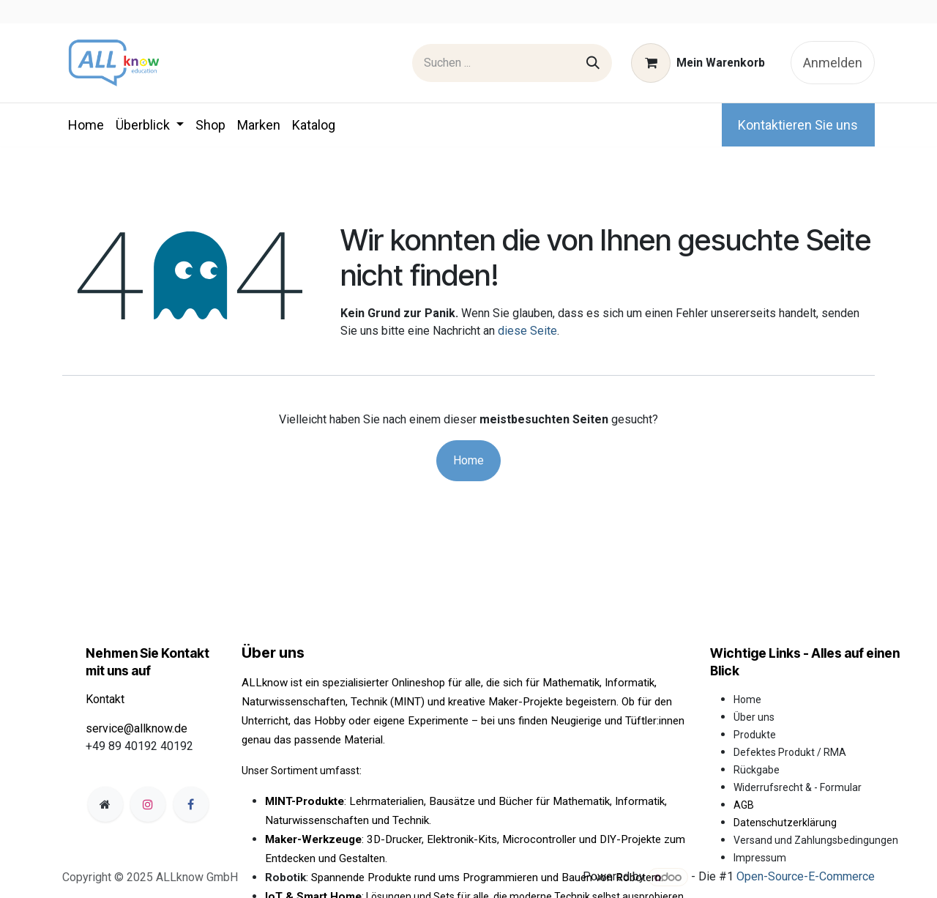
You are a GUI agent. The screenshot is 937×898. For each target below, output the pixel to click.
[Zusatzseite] (105, 804)
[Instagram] (147, 804)
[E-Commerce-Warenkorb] (698, 62)
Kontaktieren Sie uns (798, 125)
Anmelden (832, 62)
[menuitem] (86, 125)
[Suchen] (593, 63)
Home (468, 460)
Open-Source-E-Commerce (805, 877)
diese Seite (527, 331)
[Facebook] (191, 804)
